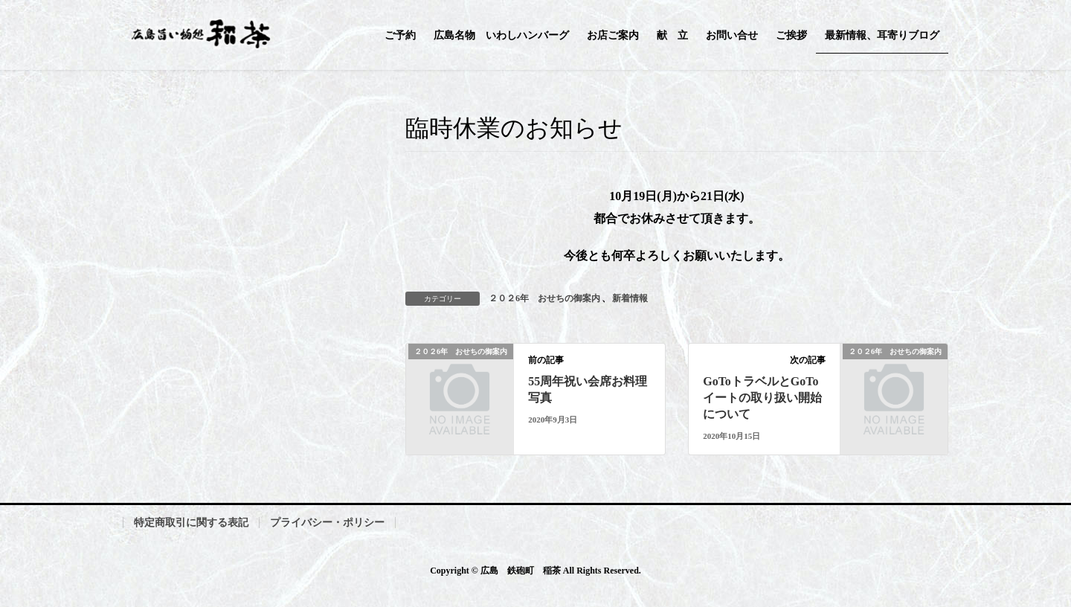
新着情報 (630, 298)
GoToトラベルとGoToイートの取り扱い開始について (762, 398)
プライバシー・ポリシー (327, 522)
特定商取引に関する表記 (191, 522)
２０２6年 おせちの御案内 (544, 298)
